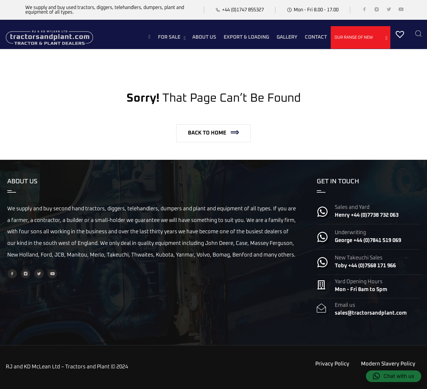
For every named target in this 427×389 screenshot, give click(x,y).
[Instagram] (376, 10)
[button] (213, 133)
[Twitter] (389, 10)
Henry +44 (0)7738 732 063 (366, 215)
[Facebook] (364, 10)
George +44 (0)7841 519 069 (368, 240)
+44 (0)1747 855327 (243, 10)
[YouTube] (401, 10)
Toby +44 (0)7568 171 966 (365, 265)
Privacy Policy (332, 364)
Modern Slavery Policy (388, 364)
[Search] (418, 34)
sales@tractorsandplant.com (371, 313)
